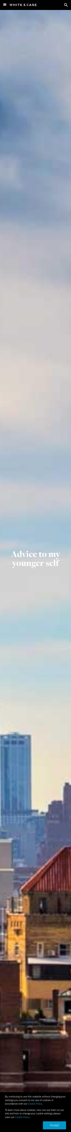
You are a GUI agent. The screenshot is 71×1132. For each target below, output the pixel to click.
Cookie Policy (35, 1103)
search (66, 5)
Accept (54, 1125)
